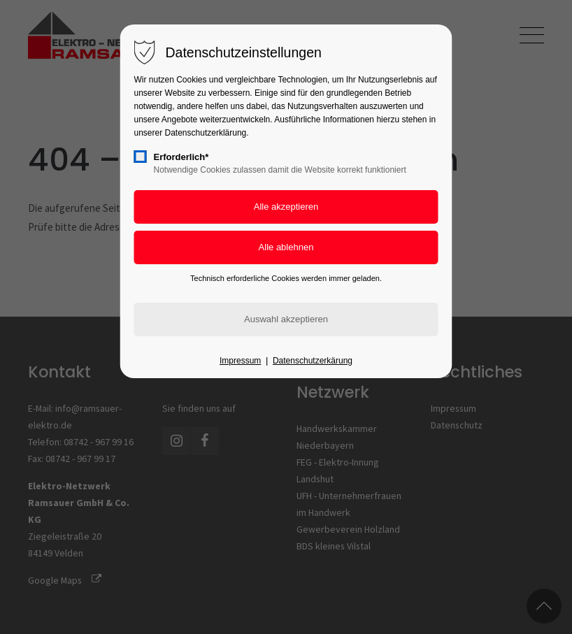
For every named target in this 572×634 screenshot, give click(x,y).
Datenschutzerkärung (312, 361)
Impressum (240, 361)
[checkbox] (140, 156)
